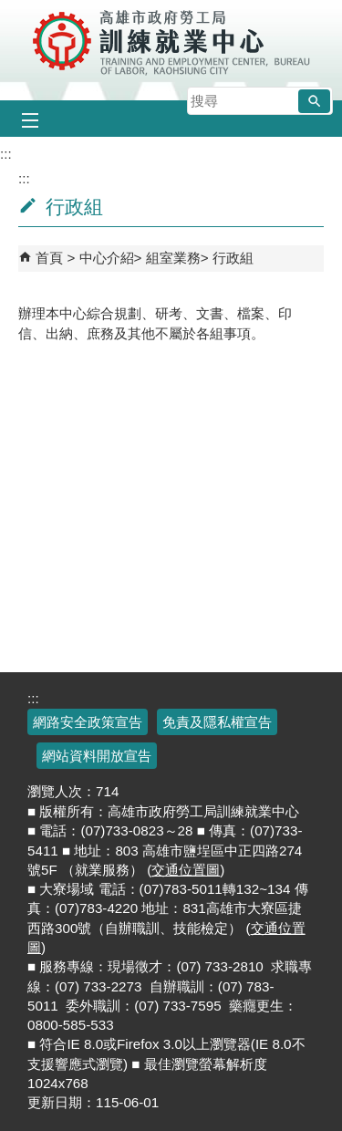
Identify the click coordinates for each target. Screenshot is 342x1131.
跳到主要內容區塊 (9, 9)
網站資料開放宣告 (96, 755)
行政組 (233, 257)
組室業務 (173, 257)
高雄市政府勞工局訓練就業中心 (171, 41)
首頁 (49, 257)
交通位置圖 (185, 869)
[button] (314, 101)
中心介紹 (106, 257)
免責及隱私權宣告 (217, 722)
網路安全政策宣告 (87, 722)
